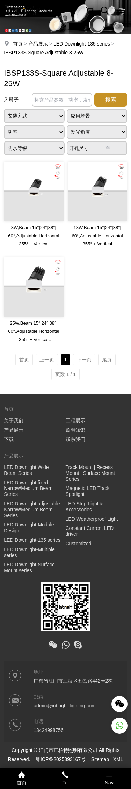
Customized (79, 543)
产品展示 (38, 44)
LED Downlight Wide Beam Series (26, 470)
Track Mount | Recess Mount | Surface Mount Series (90, 473)
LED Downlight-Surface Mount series (29, 567)
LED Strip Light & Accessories (84, 506)
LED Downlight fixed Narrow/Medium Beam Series (28, 488)
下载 (9, 439)
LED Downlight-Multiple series (29, 552)
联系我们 (75, 439)
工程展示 (75, 420)
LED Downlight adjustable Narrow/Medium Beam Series (32, 509)
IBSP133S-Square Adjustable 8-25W (43, 52)
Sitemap (100, 759)
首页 (18, 44)
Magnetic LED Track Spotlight (88, 491)
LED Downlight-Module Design (29, 527)
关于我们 (13, 420)
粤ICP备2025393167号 (61, 759)
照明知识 (75, 430)
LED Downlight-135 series (81, 44)
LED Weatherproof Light (92, 519)
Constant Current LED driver (90, 531)
